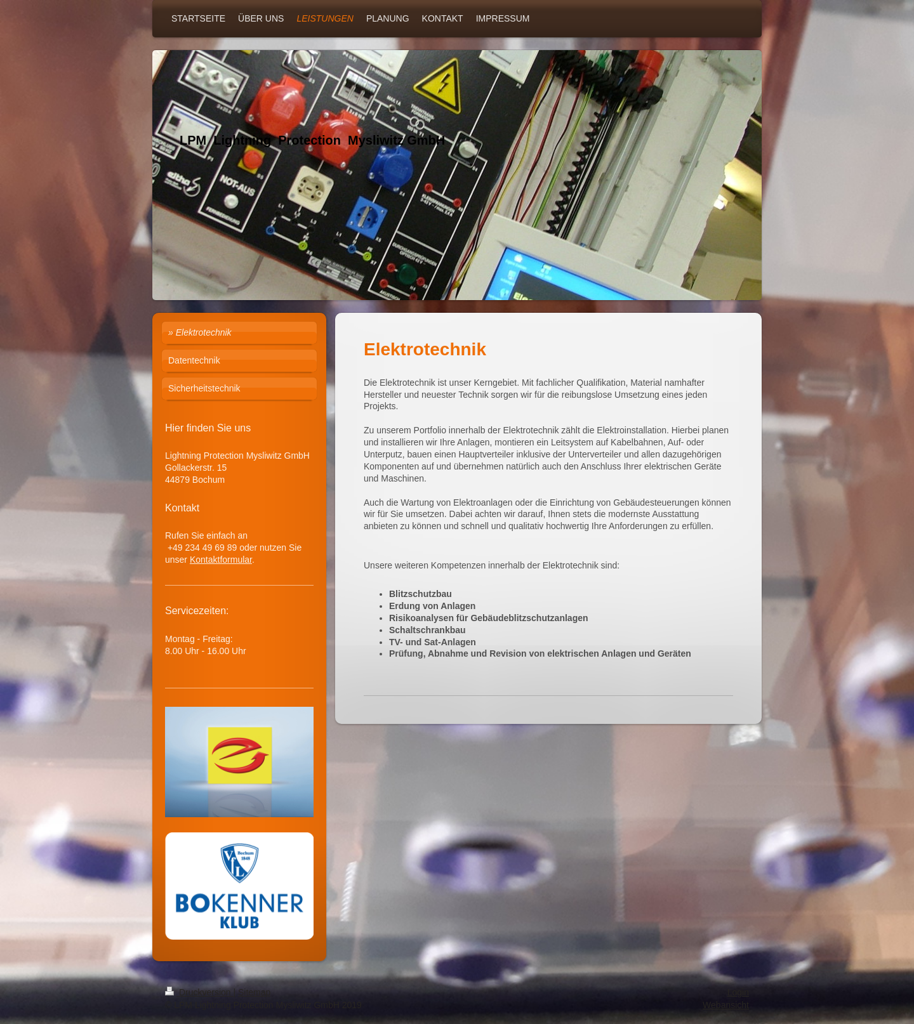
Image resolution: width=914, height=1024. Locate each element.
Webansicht (726, 1005)
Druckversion (199, 992)
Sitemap (254, 992)
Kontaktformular (221, 560)
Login (738, 992)
